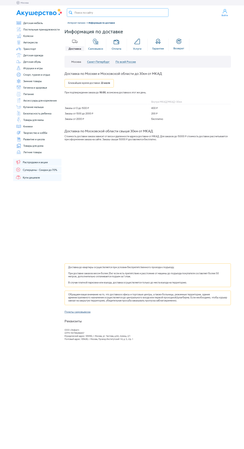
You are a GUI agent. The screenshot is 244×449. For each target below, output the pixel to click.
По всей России (126, 61)
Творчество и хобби (31, 132)
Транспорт (26, 49)
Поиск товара (71, 12)
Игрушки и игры (29, 68)
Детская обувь (28, 61)
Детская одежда (29, 55)
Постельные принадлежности (38, 29)
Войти (225, 13)
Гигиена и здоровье (31, 87)
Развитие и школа (30, 139)
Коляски (24, 36)
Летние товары (29, 152)
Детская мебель (29, 23)
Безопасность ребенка (33, 113)
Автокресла (27, 42)
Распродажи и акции (31, 162)
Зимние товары (29, 81)
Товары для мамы (30, 120)
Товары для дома (29, 145)
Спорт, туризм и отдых (33, 74)
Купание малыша (30, 107)
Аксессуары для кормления (36, 100)
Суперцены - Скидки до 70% (36, 169)
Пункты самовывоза (77, 311)
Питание (25, 94)
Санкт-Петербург (98, 61)
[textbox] (117, 12)
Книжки (24, 126)
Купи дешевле (27, 177)
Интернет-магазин (76, 23)
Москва (76, 61)
